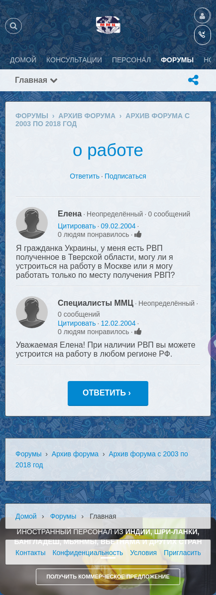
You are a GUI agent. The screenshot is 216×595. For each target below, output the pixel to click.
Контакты (30, 553)
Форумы (28, 454)
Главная (36, 80)
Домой (26, 516)
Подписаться (125, 176)
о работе (108, 150)
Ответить (85, 176)
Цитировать (77, 226)
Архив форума (75, 454)
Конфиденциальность (87, 553)
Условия (143, 553)
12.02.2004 (118, 323)
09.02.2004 (118, 226)
